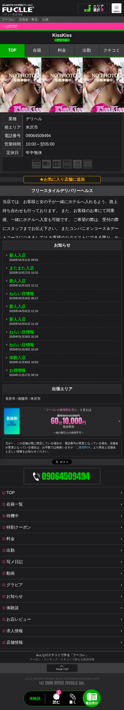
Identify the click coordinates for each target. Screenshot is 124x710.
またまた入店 (21, 268)
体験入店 (17, 358)
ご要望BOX (83, 447)
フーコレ (8, 19)
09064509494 (38, 136)
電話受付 (91, 703)
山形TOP (11, 26)
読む (56, 702)
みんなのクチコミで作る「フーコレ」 (62, 655)
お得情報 (17, 370)
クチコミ (111, 50)
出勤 (87, 50)
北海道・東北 (28, 19)
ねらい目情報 (21, 294)
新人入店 (17, 255)
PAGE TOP (62, 669)
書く (73, 702)
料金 (62, 50)
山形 (45, 19)
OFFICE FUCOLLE (66, 683)
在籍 (37, 50)
